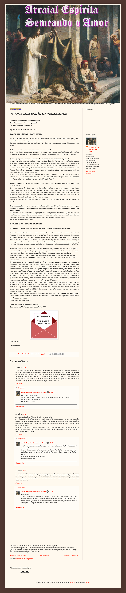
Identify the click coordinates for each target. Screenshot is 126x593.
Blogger (87, 582)
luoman (72, 582)
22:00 (24, 367)
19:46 (24, 471)
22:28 (51, 491)
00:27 (51, 392)
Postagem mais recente (18, 555)
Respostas (21, 388)
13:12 (24, 414)
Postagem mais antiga (71, 555)
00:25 (51, 443)
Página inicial (44, 555)
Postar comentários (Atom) (24, 559)
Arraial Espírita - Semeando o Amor (33, 392)
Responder (19, 383)
